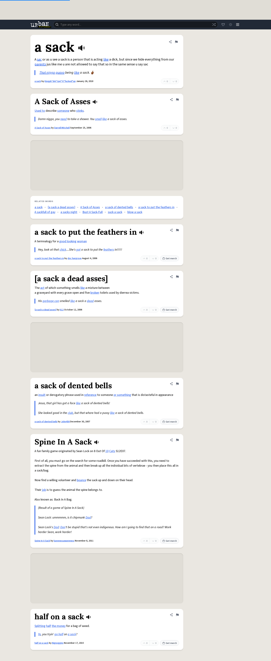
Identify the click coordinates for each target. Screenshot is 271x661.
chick (63, 249)
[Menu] (237, 24)
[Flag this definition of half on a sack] (177, 615)
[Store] (222, 24)
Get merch (169, 258)
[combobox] (135, 24)
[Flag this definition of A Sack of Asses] (177, 99)
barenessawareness (64, 541)
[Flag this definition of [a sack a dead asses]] (177, 276)
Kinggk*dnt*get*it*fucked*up (60, 81)
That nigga (47, 72)
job (44, 490)
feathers (108, 249)
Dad (88, 517)
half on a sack (41, 643)
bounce (81, 480)
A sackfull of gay (45, 212)
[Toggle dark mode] (230, 24)
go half (58, 634)
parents (40, 64)
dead (90, 301)
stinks (80, 111)
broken (94, 293)
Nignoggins (57, 643)
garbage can (51, 301)
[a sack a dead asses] (61, 207)
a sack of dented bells (119, 207)
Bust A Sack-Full (92, 212)
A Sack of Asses (43, 128)
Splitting (40, 626)
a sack (38, 81)
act (42, 288)
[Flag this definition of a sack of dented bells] (177, 384)
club (70, 413)
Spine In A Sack (42, 541)
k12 (62, 309)
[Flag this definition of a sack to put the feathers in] (177, 230)
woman (82, 241)
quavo (60, 72)
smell (98, 119)
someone (63, 111)
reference (90, 395)
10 (107, 451)
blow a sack (134, 212)
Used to (40, 111)
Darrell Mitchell (62, 128)
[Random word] (213, 24)
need (63, 119)
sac (39, 59)
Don (62, 527)
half (48, 626)
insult (41, 395)
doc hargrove (75, 258)
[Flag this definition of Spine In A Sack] (177, 440)
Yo (39, 634)
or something (122, 395)
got (78, 249)
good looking (67, 241)
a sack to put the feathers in (156, 207)
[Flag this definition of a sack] (176, 42)
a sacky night (68, 212)
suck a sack (115, 212)
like (106, 59)
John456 (65, 421)
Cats (112, 451)
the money (59, 626)
